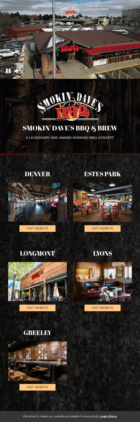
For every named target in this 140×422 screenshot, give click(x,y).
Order (89, 6)
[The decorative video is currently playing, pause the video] (8, 71)
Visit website (33, 229)
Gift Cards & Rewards (108, 6)
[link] (70, 12)
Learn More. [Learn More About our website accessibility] (108, 416)
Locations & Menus (43, 6)
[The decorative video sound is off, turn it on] (16, 71)
